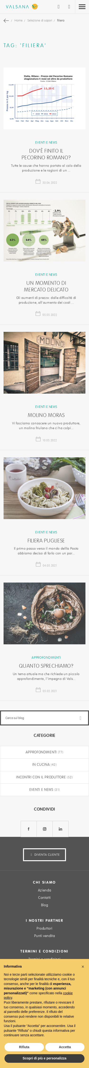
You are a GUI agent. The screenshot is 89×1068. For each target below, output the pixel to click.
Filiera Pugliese (46, 541)
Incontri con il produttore (41, 777)
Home (18, 20)
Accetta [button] (65, 1047)
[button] (83, 966)
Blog (44, 905)
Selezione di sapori (40, 20)
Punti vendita (44, 936)
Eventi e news (46, 143)
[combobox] (44, 717)
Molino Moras (46, 415)
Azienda (44, 890)
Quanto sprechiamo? (46, 666)
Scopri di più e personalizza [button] (44, 1058)
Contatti (44, 898)
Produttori (44, 928)
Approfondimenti (46, 658)
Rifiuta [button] (24, 1047)
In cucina (41, 764)
